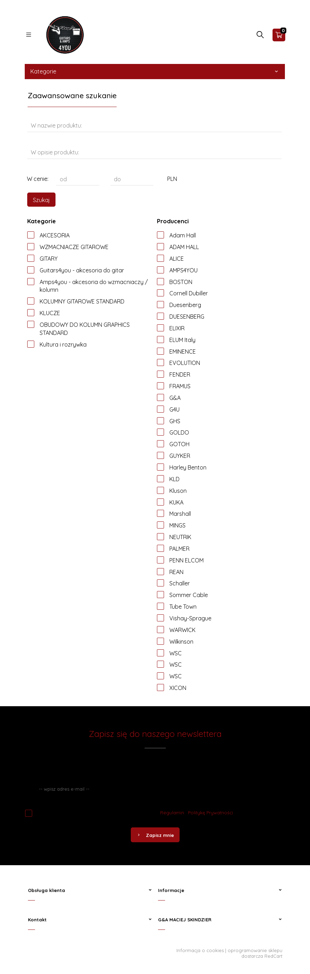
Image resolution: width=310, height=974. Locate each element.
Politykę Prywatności (210, 812)
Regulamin (172, 812)
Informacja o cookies (200, 950)
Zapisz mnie (155, 835)
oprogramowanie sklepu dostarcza (255, 953)
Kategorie (154, 71)
